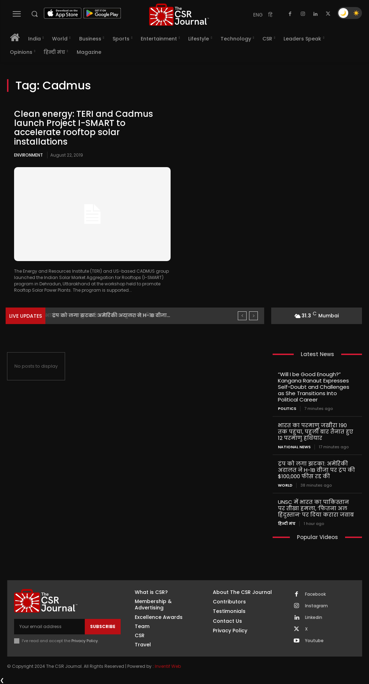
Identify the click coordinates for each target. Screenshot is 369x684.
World (285, 485)
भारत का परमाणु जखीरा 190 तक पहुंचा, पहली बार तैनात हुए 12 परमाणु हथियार (315, 432)
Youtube (314, 641)
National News (294, 447)
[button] (34, 13)
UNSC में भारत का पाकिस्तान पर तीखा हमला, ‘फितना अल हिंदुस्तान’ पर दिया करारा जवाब (316, 508)
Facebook (315, 594)
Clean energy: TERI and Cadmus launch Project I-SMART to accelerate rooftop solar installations (83, 127)
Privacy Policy (84, 641)
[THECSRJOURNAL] (179, 15)
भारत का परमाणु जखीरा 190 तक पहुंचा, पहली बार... (109, 315)
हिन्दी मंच (286, 523)
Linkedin (313, 617)
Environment (28, 155)
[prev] (242, 315)
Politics (287, 408)
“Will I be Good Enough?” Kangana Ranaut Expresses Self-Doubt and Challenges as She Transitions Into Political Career (313, 386)
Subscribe (102, 626)
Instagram (316, 606)
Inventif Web (168, 666)
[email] (49, 626)
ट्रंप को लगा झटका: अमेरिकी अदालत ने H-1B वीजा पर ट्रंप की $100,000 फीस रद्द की (316, 470)
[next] (253, 315)
